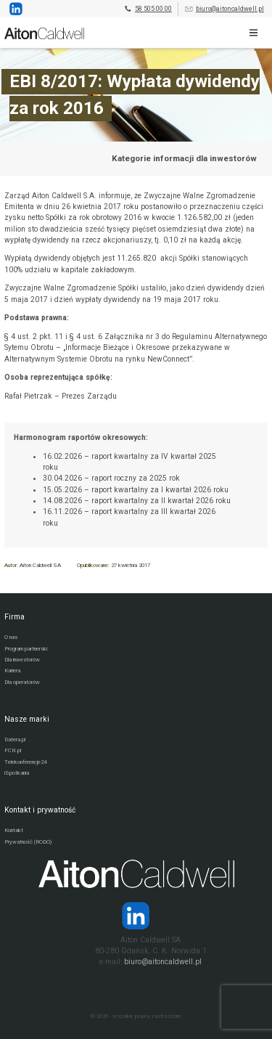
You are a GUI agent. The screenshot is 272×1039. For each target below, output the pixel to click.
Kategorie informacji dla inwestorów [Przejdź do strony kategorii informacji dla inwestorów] (184, 158)
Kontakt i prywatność (39, 810)
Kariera (12, 670)
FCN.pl (12, 750)
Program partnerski (25, 648)
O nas (10, 637)
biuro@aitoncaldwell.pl (224, 9)
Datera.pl (14, 739)
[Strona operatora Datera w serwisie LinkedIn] (136, 915)
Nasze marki (26, 719)
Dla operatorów (22, 682)
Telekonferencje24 (25, 762)
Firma (14, 617)
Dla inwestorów (22, 659)
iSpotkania (16, 773)
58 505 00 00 (147, 9)
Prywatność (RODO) (27, 842)
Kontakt (13, 830)
